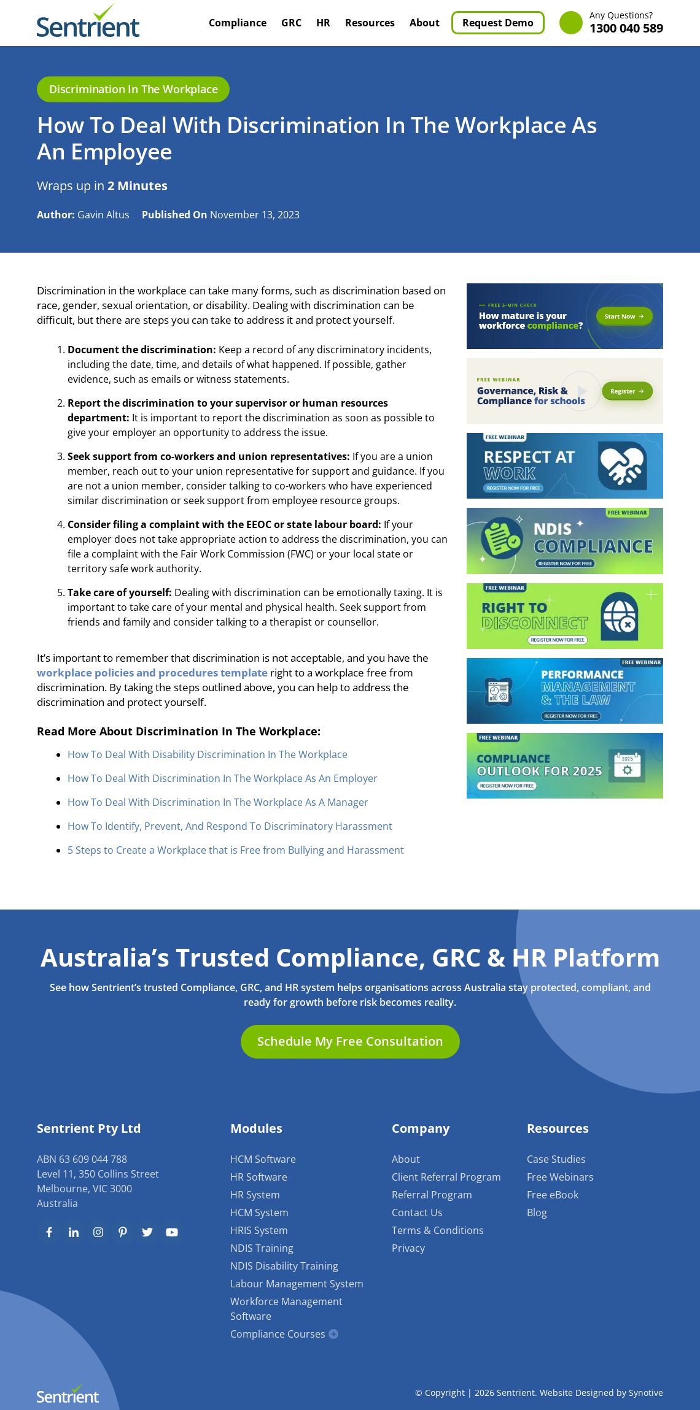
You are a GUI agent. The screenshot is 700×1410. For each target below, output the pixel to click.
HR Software (258, 1177)
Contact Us (417, 1212)
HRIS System (259, 1230)
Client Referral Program (446, 1177)
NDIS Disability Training (284, 1266)
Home (188, 23)
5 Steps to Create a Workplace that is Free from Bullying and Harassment (236, 850)
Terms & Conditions (438, 1230)
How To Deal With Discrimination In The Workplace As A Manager (218, 802)
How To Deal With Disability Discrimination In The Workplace (208, 754)
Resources (370, 22)
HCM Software (263, 1159)
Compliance (237, 22)
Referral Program (432, 1194)
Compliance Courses (277, 1334)
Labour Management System (297, 1283)
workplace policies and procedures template (152, 672)
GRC (291, 22)
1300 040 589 (626, 23)
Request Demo (498, 22)
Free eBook (552, 1194)
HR (323, 22)
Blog (537, 1212)
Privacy (408, 1248)
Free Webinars (560, 1177)
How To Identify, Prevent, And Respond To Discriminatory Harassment (230, 826)
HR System (255, 1194)
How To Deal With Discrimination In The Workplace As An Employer (223, 778)
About (425, 22)
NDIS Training (262, 1248)
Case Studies (556, 1159)
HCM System (259, 1212)
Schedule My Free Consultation (350, 1041)
